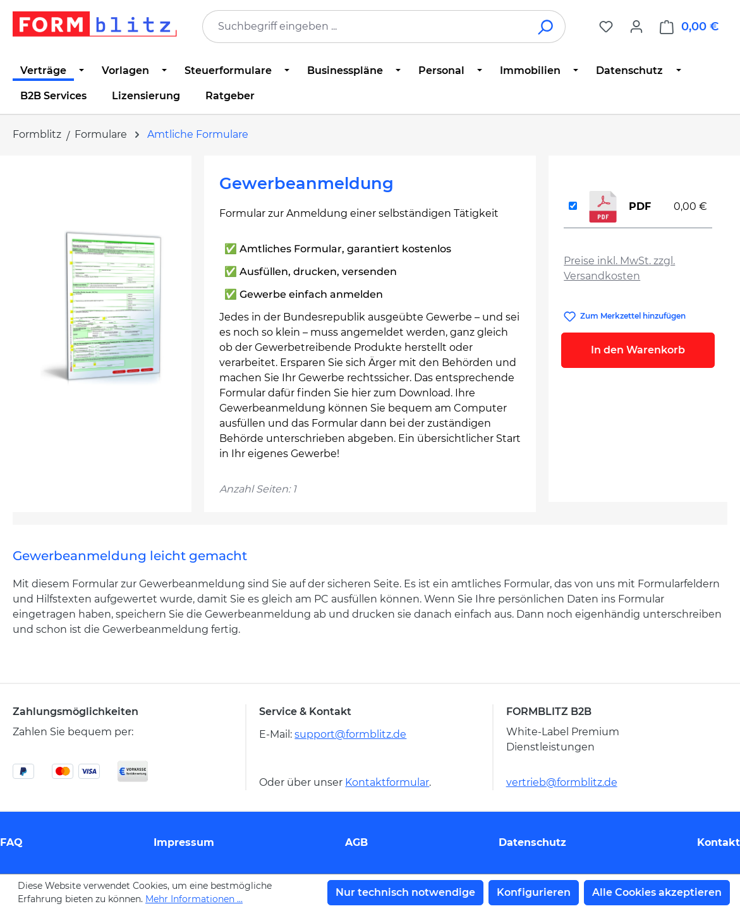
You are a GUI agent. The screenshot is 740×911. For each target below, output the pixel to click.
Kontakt (718, 842)
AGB (356, 842)
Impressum (184, 842)
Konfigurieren (534, 892)
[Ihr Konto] (636, 26)
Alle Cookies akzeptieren (657, 892)
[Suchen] (546, 26)
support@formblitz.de (350, 734)
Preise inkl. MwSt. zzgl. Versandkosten (619, 268)
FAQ (11, 842)
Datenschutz (532, 842)
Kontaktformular (387, 782)
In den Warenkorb (638, 350)
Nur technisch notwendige (405, 892)
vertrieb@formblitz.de (561, 782)
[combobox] (365, 26)
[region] (102, 307)
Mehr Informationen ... (194, 899)
